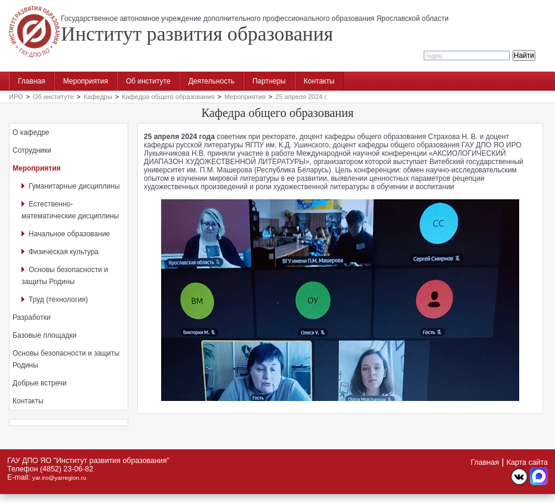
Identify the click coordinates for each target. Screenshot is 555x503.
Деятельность (212, 81)
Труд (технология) (58, 299)
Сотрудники (32, 150)
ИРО (16, 96)
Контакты (319, 81)
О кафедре (31, 132)
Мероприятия (85, 81)
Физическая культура (63, 252)
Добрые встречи (40, 383)
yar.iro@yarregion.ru (59, 477)
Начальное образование (69, 234)
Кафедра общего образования (168, 96)
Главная (31, 81)
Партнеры (269, 81)
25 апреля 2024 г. (301, 96)
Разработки (32, 317)
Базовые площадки (44, 335)
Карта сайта (527, 462)
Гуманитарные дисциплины (74, 186)
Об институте (148, 81)
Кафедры (98, 96)
